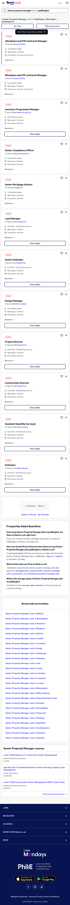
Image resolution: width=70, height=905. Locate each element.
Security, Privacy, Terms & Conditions (44, 896)
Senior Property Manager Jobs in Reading (25, 718)
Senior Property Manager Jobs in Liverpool (26, 678)
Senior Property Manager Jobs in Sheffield (25, 723)
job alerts (19, 553)
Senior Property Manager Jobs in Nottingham (27, 708)
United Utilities (19, 44)
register (59, 556)
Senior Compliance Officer (19, 150)
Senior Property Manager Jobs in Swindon (25, 738)
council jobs (16, 573)
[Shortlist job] (61, 34)
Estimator (10, 465)
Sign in (49, 556)
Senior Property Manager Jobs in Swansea (25, 733)
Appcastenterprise (21, 153)
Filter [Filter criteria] (17, 26)
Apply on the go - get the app (35, 514)
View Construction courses (55, 794)
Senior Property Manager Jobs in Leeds (24, 668)
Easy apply (35, 134)
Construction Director (17, 383)
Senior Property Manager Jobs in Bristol (24, 633)
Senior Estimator (14, 259)
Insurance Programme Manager (22, 109)
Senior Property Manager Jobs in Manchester (27, 688)
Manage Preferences (19, 896)
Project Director (14, 341)
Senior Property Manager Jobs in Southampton (28, 728)
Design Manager (14, 300)
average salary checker (32, 585)
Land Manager (13, 218)
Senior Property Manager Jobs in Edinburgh (26, 653)
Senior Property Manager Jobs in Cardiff (25, 638)
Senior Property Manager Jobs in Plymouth (26, 713)
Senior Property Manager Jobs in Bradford (25, 623)
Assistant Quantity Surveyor (20, 423)
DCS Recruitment (19, 304)
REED (35, 840)
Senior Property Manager (15, 19)
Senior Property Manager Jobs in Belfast (25, 613)
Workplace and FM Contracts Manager (26, 41)
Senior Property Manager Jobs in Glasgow (25, 658)
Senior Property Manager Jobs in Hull (23, 663)
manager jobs (22, 570)
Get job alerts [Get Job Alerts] (52, 26)
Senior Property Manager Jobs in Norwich (25, 703)
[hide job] (66, 34)
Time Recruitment (20, 427)
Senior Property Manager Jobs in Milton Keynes (28, 693)
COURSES (35, 824)
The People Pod (19, 222)
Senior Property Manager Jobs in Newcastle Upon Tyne (31, 698)
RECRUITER (35, 816)
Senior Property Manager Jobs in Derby (24, 648)
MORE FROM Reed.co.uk (35, 832)
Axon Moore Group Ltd (22, 112)
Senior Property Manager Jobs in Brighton (25, 628)
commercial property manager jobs (43, 573)
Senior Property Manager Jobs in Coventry (25, 643)
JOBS (35, 807)
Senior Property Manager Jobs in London (25, 683)
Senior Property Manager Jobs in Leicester (25, 673)
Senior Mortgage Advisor (19, 184)
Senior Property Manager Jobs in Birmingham (27, 618)
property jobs (35, 570)
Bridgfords (18, 187)
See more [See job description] (10, 60)
